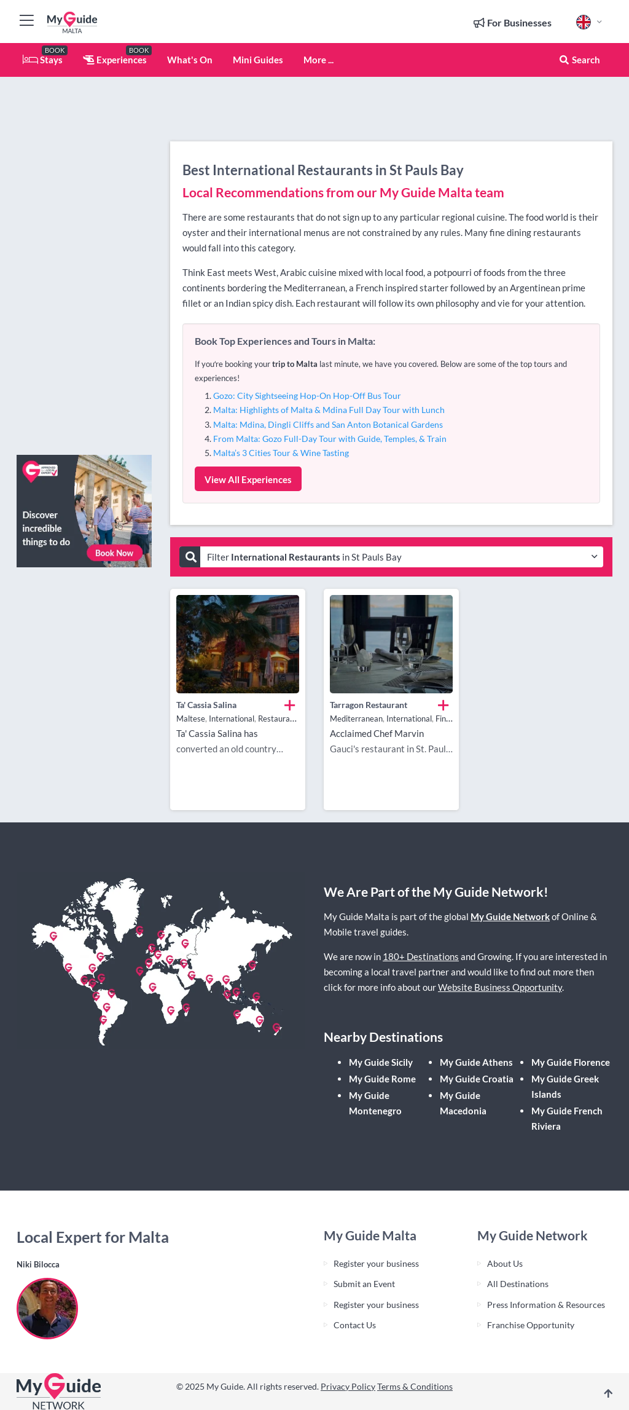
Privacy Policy (348, 1386)
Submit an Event (364, 1283)
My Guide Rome (382, 1078)
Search (579, 59)
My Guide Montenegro (375, 1103)
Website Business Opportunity (500, 987)
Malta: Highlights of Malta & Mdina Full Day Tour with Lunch (329, 409)
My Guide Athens (476, 1062)
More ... (318, 59)
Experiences (115, 59)
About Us (505, 1263)
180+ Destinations (421, 956)
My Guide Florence (570, 1062)
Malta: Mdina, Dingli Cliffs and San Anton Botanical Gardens (328, 424)
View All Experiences (248, 479)
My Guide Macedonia (463, 1103)
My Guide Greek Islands (565, 1086)
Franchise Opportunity (530, 1325)
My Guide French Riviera (567, 1118)
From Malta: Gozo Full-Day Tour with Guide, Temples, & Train (330, 438)
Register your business (376, 1263)
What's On (190, 59)
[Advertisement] (84, 261)
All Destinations (518, 1283)
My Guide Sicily (381, 1062)
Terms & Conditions (415, 1386)
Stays (43, 59)
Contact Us (355, 1325)
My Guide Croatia (477, 1078)
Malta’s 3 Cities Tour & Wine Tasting (281, 452)
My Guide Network (510, 916)
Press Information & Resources (546, 1304)
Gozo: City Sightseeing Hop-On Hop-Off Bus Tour (307, 395)
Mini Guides (258, 59)
